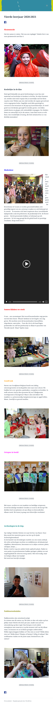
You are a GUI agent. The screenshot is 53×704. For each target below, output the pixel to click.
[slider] (25, 301)
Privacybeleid (8, 701)
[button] (26, 264)
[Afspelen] (7, 302)
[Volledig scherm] (46, 302)
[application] (26, 264)
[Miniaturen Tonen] (26, 82)
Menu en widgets (47, 7)
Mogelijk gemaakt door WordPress (22, 701)
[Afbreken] (43, 302)
